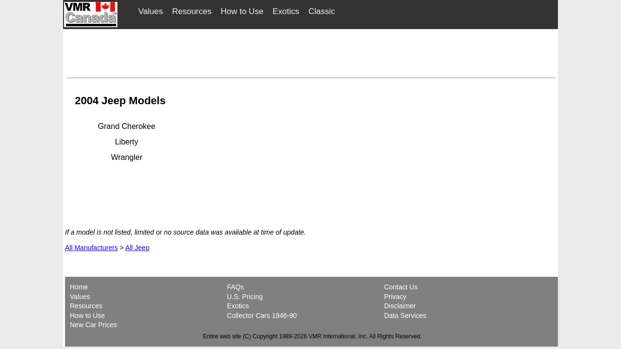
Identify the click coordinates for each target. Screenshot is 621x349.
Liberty (126, 142)
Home (80, 287)
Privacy (395, 297)
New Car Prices (93, 325)
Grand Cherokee (126, 126)
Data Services (405, 315)
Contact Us (401, 287)
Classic (322, 11)
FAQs (235, 287)
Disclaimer (400, 306)
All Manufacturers (91, 248)
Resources (192, 11)
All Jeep (137, 248)
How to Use (242, 11)
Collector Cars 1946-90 (262, 315)
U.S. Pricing (245, 297)
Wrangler (127, 157)
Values (150, 11)
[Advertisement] (311, 52)
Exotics (286, 11)
